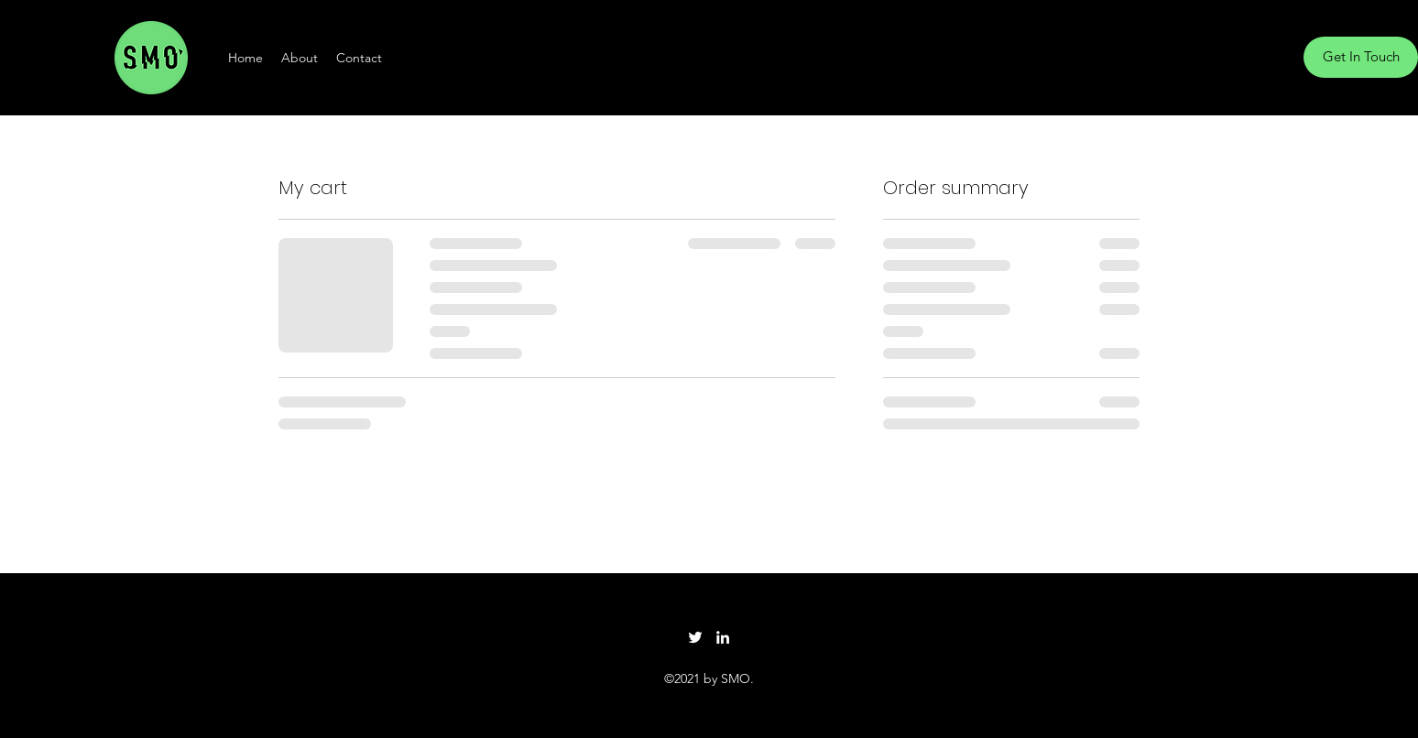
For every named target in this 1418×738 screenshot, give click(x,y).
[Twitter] (695, 637)
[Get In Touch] (1360, 57)
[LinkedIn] (723, 637)
